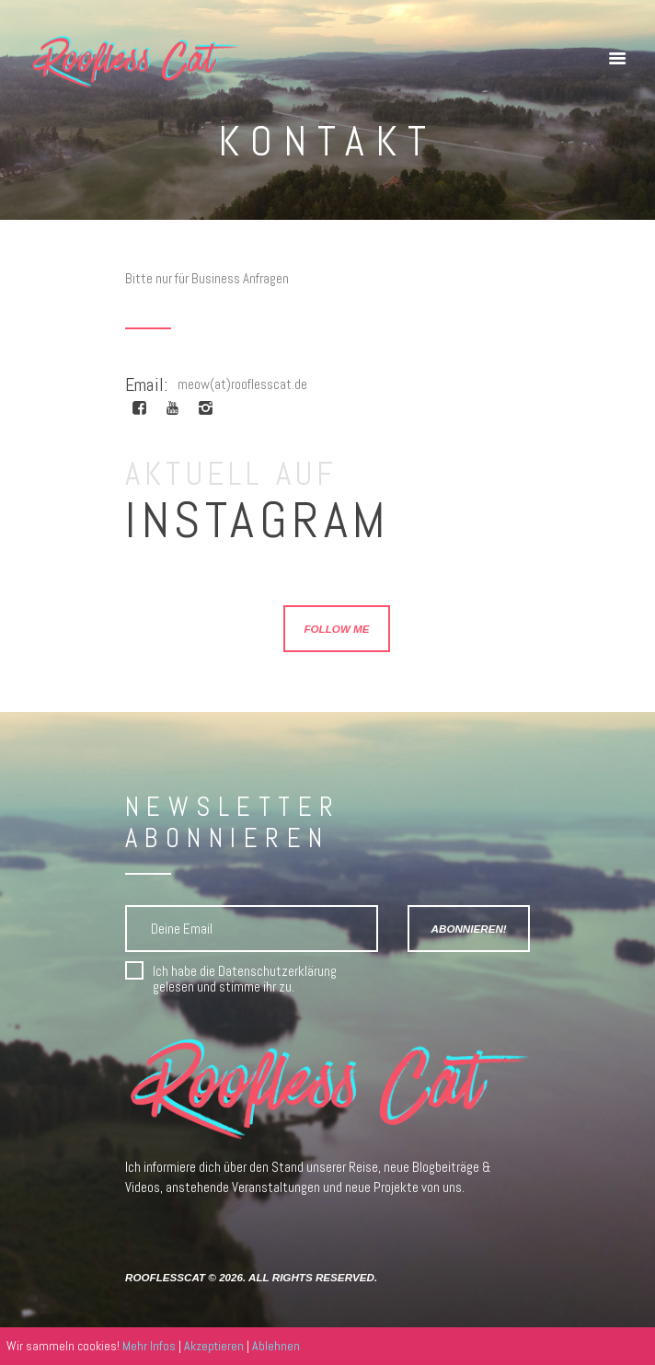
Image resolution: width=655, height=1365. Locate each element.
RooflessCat (165, 1277)
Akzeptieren (214, 1345)
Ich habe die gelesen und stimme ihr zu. (245, 979)
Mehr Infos (149, 1345)
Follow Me (336, 629)
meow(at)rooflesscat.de (242, 384)
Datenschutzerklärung (277, 971)
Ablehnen (276, 1345)
